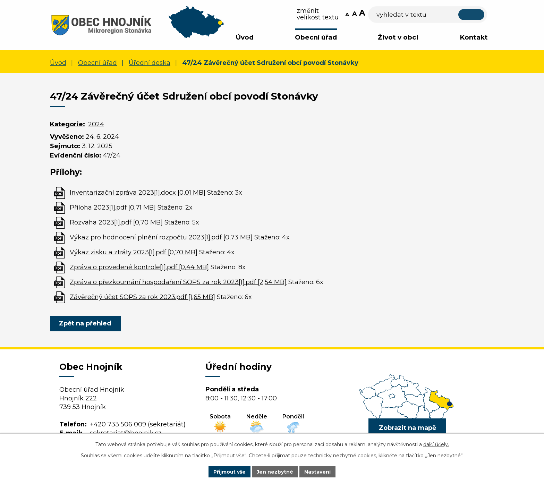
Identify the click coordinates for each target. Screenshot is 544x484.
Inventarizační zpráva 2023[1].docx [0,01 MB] (137, 192)
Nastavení (318, 471)
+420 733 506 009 (118, 424)
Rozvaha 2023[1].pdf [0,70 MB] (116, 222)
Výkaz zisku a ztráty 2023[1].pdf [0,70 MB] (133, 252)
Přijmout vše (229, 471)
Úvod (245, 37)
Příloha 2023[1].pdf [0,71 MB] (113, 207)
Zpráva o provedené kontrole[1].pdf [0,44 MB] (139, 267)
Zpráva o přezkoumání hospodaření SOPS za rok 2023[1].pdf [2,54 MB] (178, 282)
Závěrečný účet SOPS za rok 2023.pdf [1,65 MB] (142, 297)
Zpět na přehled (85, 323)
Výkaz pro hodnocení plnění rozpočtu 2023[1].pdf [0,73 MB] (161, 237)
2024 (96, 124)
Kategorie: (67, 124)
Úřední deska (149, 63)
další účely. (436, 444)
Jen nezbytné (275, 471)
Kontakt (474, 37)
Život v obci (398, 37)
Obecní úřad (316, 37)
